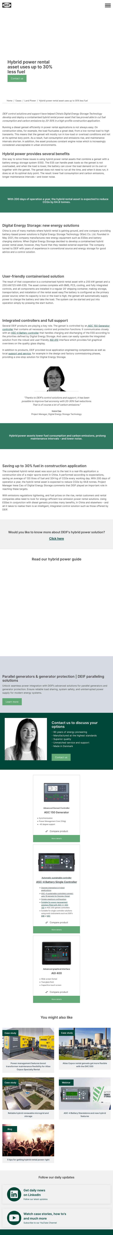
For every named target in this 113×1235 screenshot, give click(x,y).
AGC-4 (61, 905)
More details (56, 838)
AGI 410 (54, 339)
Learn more (12, 701)
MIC (48, 916)
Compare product (56, 831)
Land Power (30, 100)
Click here (56, 538)
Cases (18, 100)
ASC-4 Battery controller (25, 332)
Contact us (17, 78)
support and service (19, 353)
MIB (42, 916)
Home (9, 100)
